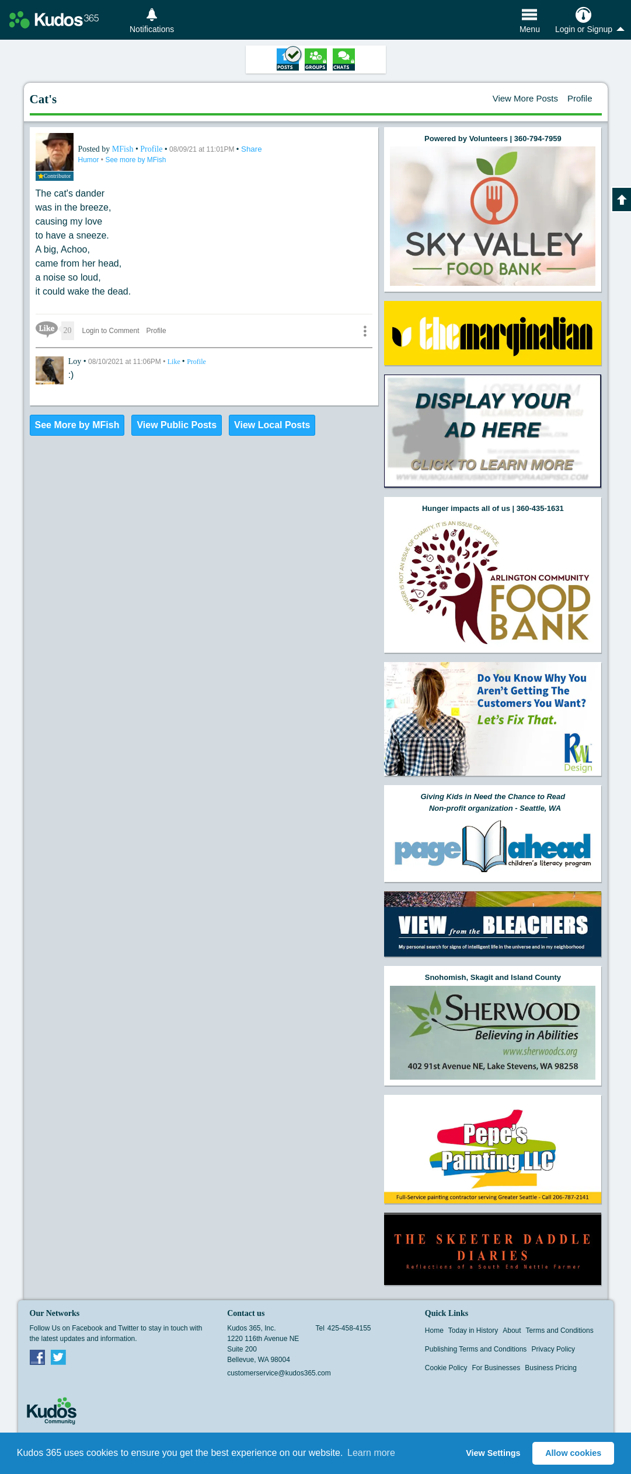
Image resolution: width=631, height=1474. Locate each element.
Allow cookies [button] (573, 1453)
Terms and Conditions (560, 1330)
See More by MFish (77, 425)
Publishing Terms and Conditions (476, 1349)
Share (251, 149)
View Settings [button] (493, 1453)
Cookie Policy (446, 1368)
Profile (579, 98)
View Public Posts (177, 425)
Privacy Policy (553, 1349)
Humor (89, 160)
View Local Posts (272, 425)
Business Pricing (551, 1368)
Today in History (473, 1330)
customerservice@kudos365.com (279, 1373)
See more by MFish (135, 160)
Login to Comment (111, 331)
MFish (123, 149)
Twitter (58, 1357)
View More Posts (525, 98)
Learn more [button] (371, 1453)
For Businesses (496, 1368)
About (512, 1330)
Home (434, 1330)
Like (175, 362)
